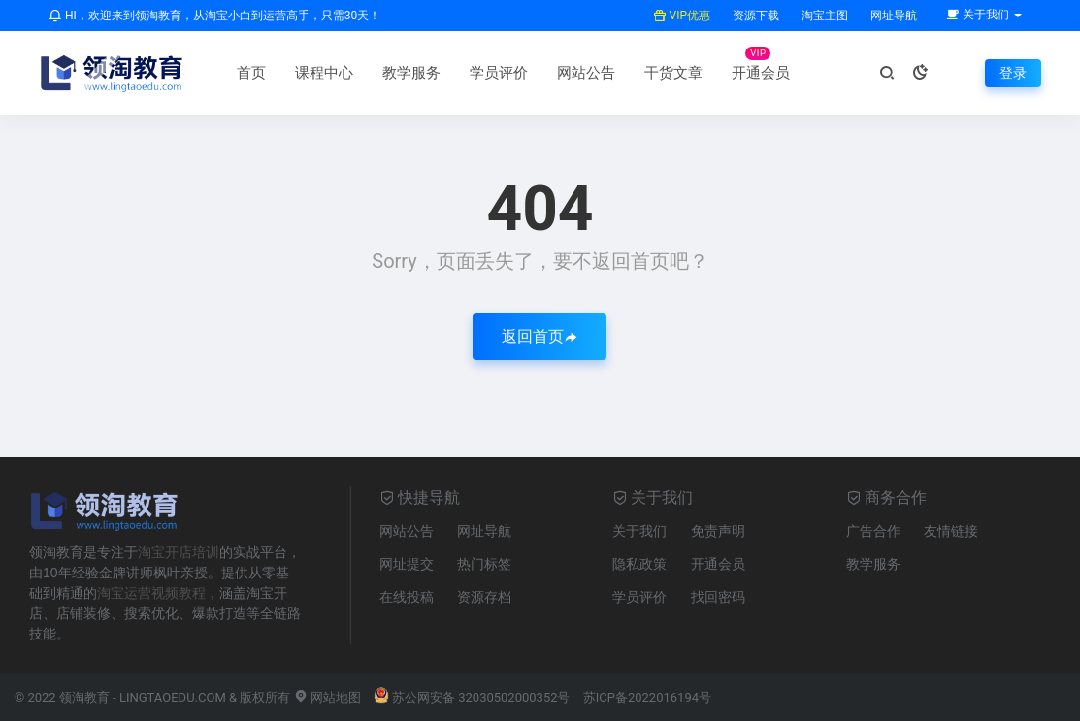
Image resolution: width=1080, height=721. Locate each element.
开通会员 (761, 73)
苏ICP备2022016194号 (647, 697)
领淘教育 (84, 697)
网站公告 (586, 73)
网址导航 (892, 15)
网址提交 (406, 564)
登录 (1013, 73)
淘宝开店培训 (178, 552)
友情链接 (951, 531)
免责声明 (718, 531)
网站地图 (327, 697)
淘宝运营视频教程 (151, 593)
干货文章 (673, 73)
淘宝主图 (823, 15)
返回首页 (539, 336)
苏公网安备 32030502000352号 (472, 697)
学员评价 (499, 73)
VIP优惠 (681, 15)
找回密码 (718, 597)
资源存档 (484, 597)
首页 (251, 73)
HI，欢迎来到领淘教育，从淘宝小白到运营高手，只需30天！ (214, 15)
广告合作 (873, 531)
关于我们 (639, 531)
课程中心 (324, 73)
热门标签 (484, 564)
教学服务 (411, 73)
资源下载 (754, 15)
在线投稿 (406, 597)
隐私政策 (639, 564)
